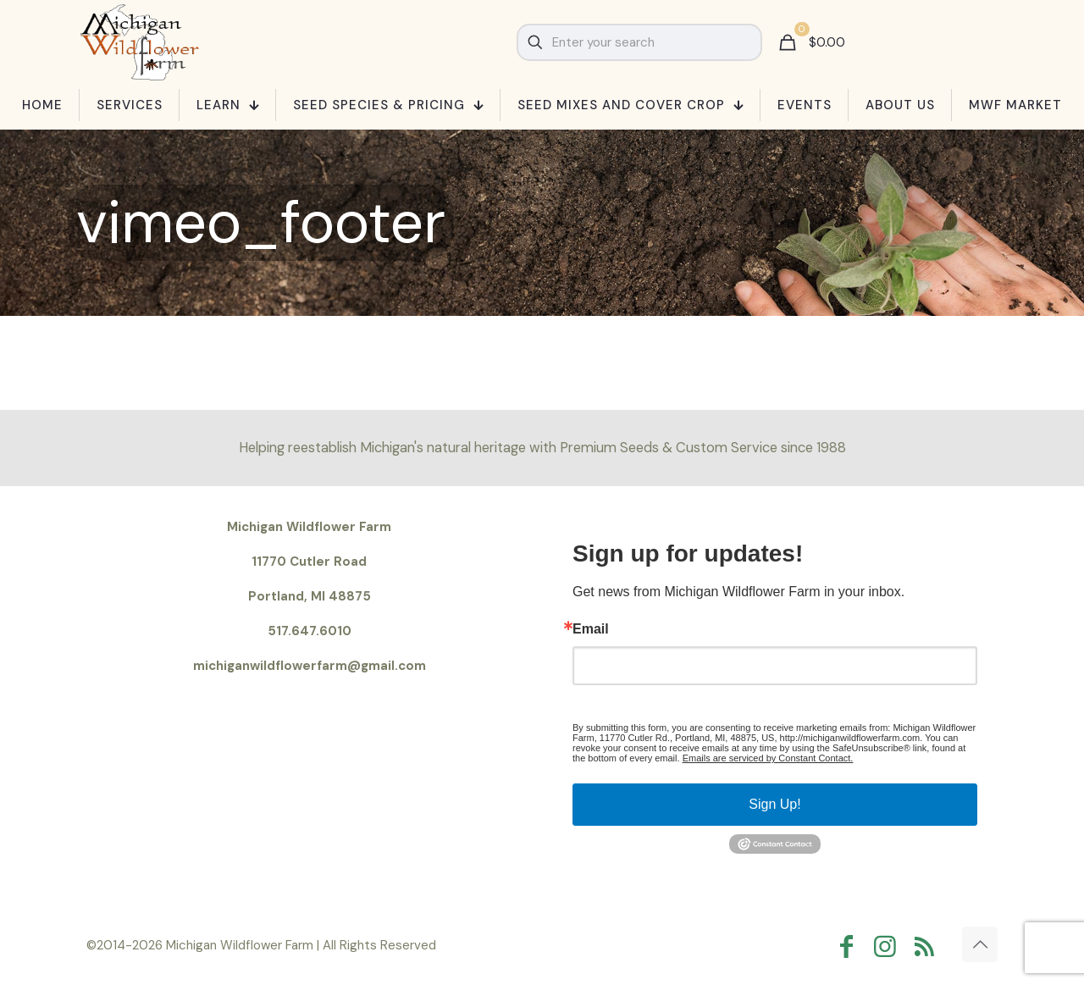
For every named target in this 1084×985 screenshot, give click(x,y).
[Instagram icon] (889, 946)
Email (590, 629)
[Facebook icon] (850, 946)
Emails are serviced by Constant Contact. (768, 758)
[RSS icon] (928, 946)
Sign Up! (774, 804)
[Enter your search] (639, 42)
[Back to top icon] (980, 944)
